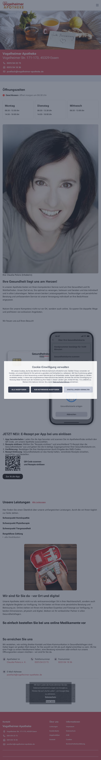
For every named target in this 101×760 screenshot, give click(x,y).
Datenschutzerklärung (61, 382)
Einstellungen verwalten (78, 390)
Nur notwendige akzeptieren (46, 390)
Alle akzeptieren (19, 390)
